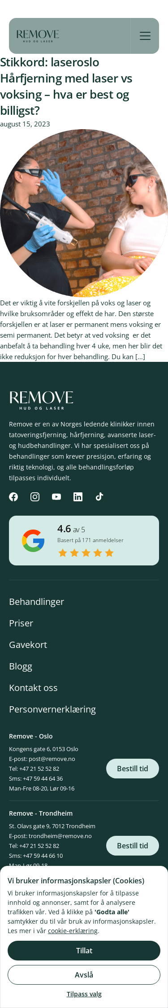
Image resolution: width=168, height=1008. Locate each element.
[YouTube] (56, 496)
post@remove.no (52, 759)
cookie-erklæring (73, 930)
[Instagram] (34, 496)
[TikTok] (99, 496)
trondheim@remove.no (60, 836)
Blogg (20, 666)
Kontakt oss (33, 688)
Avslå (84, 975)
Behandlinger (36, 601)
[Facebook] (13, 496)
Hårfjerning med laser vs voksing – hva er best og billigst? (66, 94)
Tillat (84, 951)
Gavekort (28, 645)
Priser (21, 623)
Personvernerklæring (52, 709)
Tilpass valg (84, 994)
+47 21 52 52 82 (39, 769)
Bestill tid (132, 768)
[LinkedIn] (77, 496)
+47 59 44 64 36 (43, 778)
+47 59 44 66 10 (43, 856)
